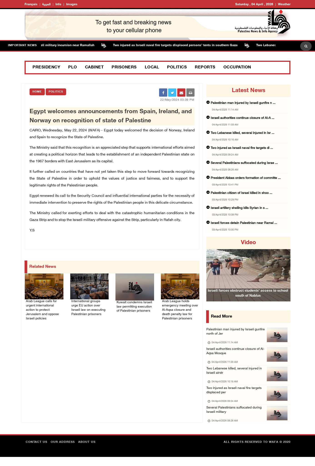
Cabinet (94, 67)
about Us (86, 451)
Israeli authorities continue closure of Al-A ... (242, 118)
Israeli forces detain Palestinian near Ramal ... (244, 223)
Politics (177, 67)
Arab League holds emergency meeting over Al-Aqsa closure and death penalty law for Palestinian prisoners (179, 311)
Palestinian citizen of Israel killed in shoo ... (241, 193)
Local (152, 67)
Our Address (63, 451)
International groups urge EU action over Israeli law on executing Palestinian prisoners (88, 308)
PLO (72, 67)
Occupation (237, 67)
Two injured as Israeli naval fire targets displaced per (235, 397)
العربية (46, 4)
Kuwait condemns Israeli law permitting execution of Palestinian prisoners (134, 307)
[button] (212, 269)
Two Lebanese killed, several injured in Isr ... (242, 133)
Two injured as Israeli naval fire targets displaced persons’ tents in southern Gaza (177, 45)
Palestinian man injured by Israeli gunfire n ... (243, 103)
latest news (248, 90)
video (248, 242)
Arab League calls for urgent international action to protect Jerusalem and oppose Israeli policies (44, 308)
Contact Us (36, 451)
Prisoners (124, 67)
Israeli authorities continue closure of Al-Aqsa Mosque (236, 354)
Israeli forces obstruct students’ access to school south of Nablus (248, 300)
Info (58, 4)
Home (37, 91)
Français (31, 4)
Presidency (46, 67)
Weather (284, 4)
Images (72, 4)
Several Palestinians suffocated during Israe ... (244, 163)
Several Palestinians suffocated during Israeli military (235, 418)
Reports (205, 67)
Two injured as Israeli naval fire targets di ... (242, 148)
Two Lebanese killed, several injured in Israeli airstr (235, 375)
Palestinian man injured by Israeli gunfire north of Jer (236, 333)
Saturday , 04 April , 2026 (254, 4)
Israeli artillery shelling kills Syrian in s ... (239, 208)
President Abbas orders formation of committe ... (246, 178)
